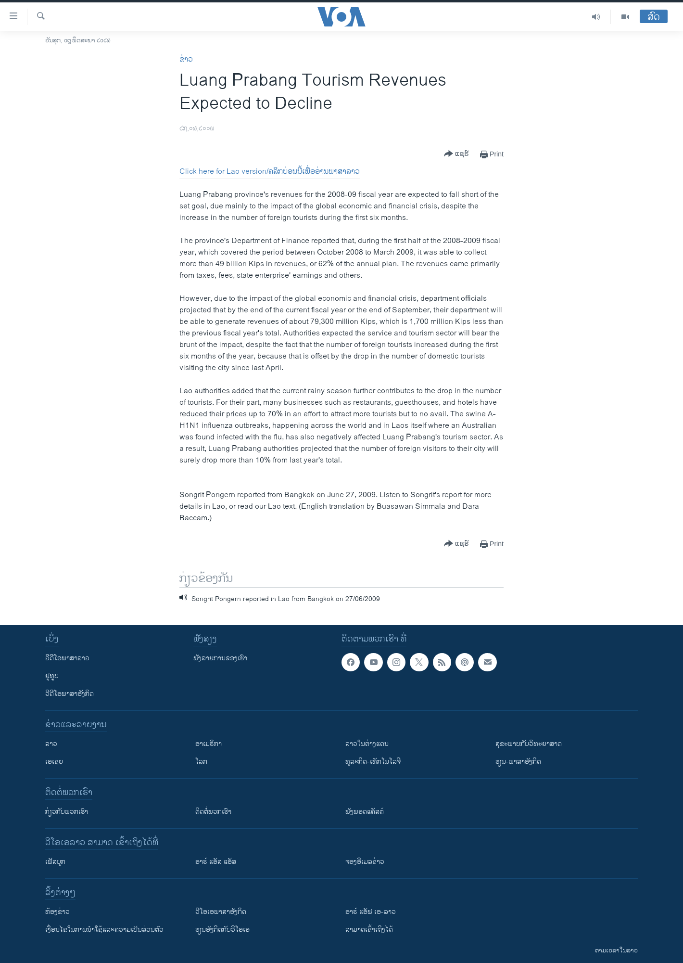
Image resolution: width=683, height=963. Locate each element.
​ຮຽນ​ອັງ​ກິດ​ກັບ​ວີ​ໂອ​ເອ (222, 929)
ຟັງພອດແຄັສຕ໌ (364, 812)
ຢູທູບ (52, 676)
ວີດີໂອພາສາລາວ (67, 658)
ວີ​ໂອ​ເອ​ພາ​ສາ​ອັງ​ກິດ (220, 912)
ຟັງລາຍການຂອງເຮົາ (220, 658)
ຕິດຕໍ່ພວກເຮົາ (213, 812)
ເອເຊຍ (54, 762)
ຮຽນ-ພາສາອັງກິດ (518, 762)
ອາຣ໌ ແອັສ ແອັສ (215, 862)
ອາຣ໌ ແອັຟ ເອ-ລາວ (370, 912)
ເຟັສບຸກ (55, 862)
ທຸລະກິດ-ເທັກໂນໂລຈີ (373, 762)
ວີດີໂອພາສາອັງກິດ (69, 694)
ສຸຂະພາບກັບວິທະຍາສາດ (528, 744)
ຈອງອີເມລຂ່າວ (364, 862)
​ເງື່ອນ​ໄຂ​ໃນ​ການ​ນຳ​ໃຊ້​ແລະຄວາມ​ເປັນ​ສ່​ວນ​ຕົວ (104, 929)
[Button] (456, 154)
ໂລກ (201, 762)
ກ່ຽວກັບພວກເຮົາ (66, 812)
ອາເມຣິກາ (208, 744)
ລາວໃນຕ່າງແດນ (367, 744)
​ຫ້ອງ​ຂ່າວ (57, 912)
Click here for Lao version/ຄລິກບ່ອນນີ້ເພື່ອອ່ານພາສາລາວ (269, 171)
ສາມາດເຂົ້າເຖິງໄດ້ (369, 929)
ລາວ (51, 744)
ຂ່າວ (186, 59)
